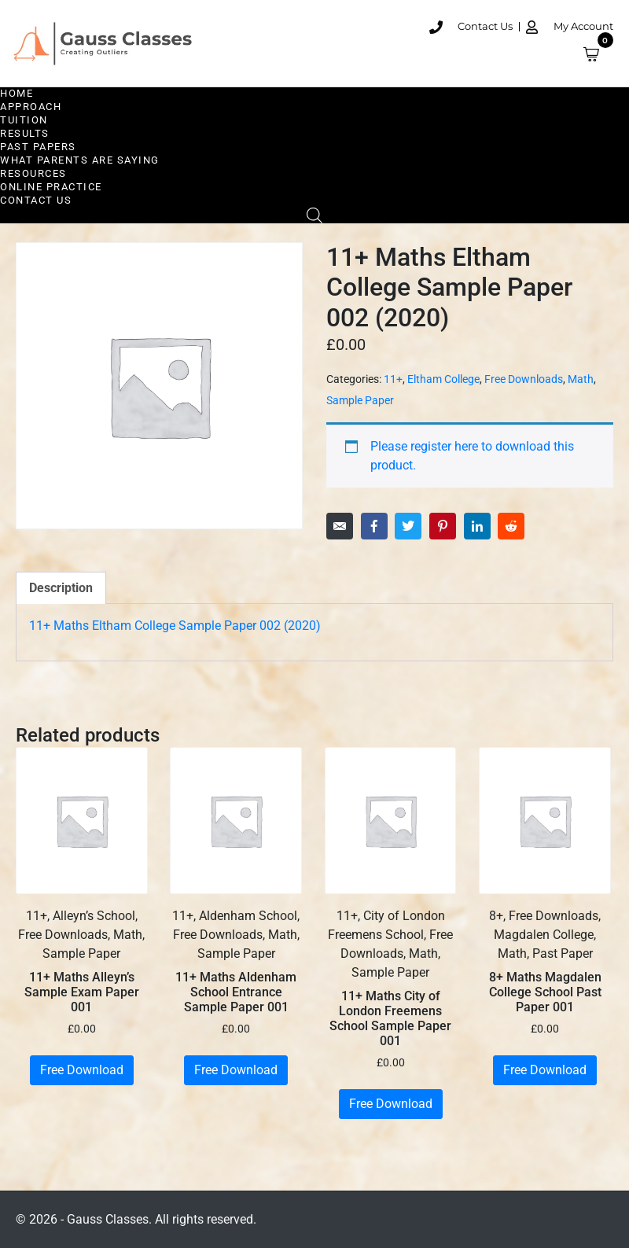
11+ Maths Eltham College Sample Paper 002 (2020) (175, 625)
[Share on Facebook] (374, 526)
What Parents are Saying (80, 160)
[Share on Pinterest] (442, 526)
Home (16, 93)
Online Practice (51, 187)
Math (581, 379)
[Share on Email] (339, 526)
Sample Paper (360, 400)
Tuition (24, 120)
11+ (393, 379)
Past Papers (38, 147)
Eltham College (443, 379)
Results (25, 133)
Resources (33, 173)
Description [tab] (61, 587)
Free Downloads (523, 379)
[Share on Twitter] (408, 526)
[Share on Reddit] (511, 526)
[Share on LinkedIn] (477, 526)
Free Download (81, 1069)
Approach (30, 106)
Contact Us (36, 200)
